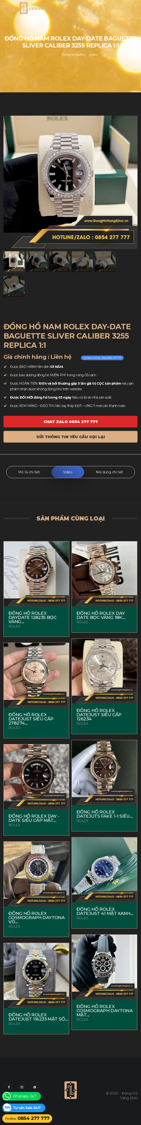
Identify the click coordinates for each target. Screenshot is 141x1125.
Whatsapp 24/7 (24, 1096)
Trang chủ (50, 54)
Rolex (94, 54)
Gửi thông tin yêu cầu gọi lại (70, 437)
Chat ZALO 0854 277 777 (70, 422)
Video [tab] (67, 472)
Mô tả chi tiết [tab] (29, 472)
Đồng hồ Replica (73, 54)
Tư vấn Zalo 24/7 (27, 1108)
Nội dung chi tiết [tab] (109, 472)
